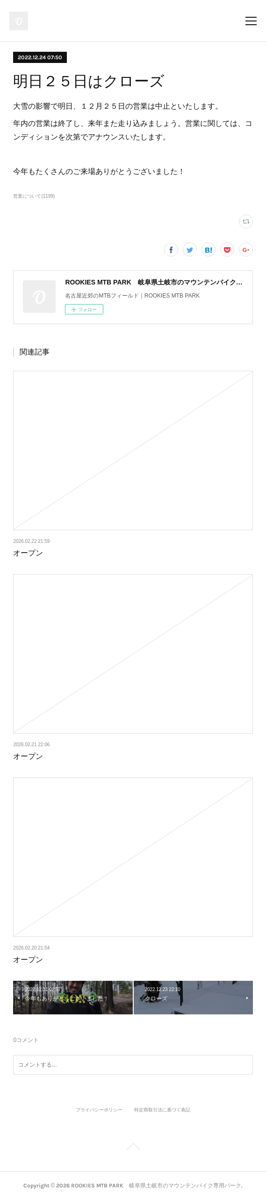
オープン (28, 553)
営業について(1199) (34, 196)
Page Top (133, 1148)
